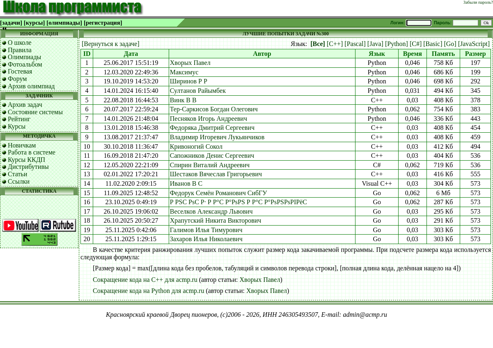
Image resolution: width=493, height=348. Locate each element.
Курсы (16, 126)
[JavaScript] (474, 43)
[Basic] (432, 43)
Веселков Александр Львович (211, 211)
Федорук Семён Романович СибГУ (218, 192)
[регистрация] (103, 22)
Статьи (17, 174)
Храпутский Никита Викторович (215, 220)
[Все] (317, 43)
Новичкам (22, 145)
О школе (20, 42)
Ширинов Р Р (188, 81)
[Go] (450, 43)
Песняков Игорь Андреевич (208, 118)
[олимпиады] (64, 22)
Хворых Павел (190, 62)
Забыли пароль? (478, 2)
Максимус (184, 72)
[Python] (396, 43)
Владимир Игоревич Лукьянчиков (217, 137)
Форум (17, 78)
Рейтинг (19, 118)
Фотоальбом (25, 64)
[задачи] (11, 22)
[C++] (335, 43)
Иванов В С (186, 183)
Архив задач (25, 104)
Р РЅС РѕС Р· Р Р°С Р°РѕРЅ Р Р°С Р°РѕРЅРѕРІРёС (238, 201)
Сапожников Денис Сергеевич (212, 155)
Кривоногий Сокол (196, 146)
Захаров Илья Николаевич (206, 238)
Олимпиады (24, 56)
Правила (20, 49)
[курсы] (34, 22)
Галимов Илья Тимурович (206, 229)
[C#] (416, 43)
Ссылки (19, 181)
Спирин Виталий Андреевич (210, 164)
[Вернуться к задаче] (111, 43)
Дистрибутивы (28, 166)
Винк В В (183, 100)
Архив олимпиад (31, 86)
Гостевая (20, 71)
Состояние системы (35, 111)
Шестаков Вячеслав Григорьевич (216, 174)
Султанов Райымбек (198, 90)
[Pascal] (355, 43)
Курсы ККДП (26, 159)
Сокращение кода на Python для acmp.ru (148, 290)
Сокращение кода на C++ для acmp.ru (145, 279)
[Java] (375, 43)
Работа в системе (31, 152)
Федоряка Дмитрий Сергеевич (212, 127)
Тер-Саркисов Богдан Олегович (214, 109)
